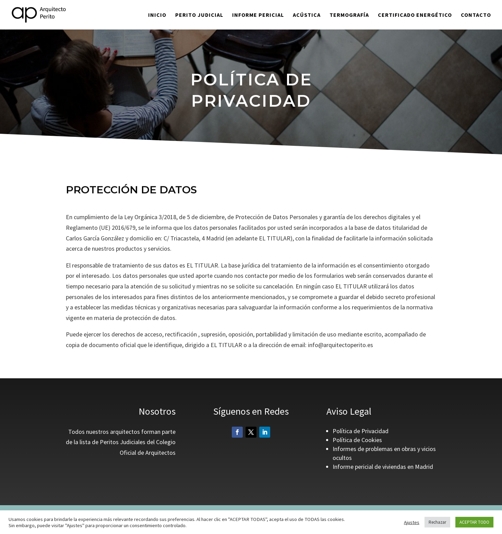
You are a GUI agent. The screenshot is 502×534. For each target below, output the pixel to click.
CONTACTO (476, 15)
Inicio (157, 15)
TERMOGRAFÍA (349, 15)
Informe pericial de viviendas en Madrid (383, 467)
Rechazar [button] (437, 522)
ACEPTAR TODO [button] (474, 522)
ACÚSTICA (307, 15)
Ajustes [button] (411, 522)
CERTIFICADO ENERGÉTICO (415, 15)
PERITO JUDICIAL (199, 15)
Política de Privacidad (361, 431)
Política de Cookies (357, 440)
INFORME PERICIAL (258, 15)
